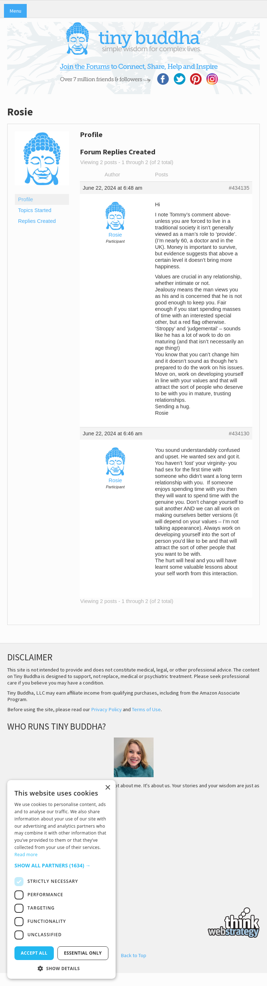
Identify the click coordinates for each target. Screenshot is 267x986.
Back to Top (133, 955)
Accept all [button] (34, 953)
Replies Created (37, 221)
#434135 (239, 188)
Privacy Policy (106, 709)
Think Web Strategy (133, 921)
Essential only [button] (83, 953)
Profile (25, 199)
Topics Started (34, 210)
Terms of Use (146, 709)
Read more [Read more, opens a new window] (26, 854)
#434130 (239, 433)
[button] (61, 865)
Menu (15, 11)
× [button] (107, 788)
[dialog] (61, 879)
